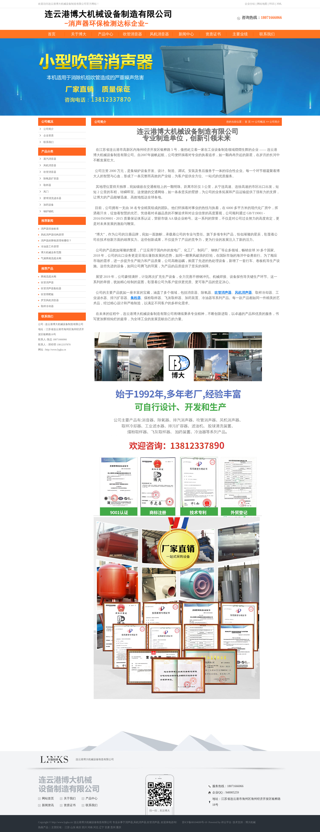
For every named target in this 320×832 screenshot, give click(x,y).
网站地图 (262, 3)
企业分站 (250, 3)
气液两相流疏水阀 (51, 258)
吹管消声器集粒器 (51, 288)
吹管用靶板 (47, 294)
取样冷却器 (47, 306)
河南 (90, 827)
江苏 (67, 827)
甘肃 (107, 827)
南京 (78, 827)
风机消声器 (140, 822)
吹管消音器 (132, 34)
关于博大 (78, 34)
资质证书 (213, 34)
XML (279, 3)
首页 (52, 34)
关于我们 (70, 798)
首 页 (247, 121)
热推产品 (43, 827)
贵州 (112, 827)
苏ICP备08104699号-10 (194, 822)
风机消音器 (159, 34)
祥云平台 (226, 822)
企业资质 (48, 135)
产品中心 (105, 34)
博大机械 (250, 822)
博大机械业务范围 (51, 252)
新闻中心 (186, 34)
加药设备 (48, 204)
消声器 (129, 822)
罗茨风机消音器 (50, 300)
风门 (46, 191)
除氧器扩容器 (51, 178)
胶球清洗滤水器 (52, 198)
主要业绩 (240, 34)
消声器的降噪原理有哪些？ (56, 240)
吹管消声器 (47, 282)
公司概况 (260, 121)
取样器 (47, 185)
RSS (272, 3)
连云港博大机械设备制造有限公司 (95, 759)
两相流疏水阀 (48, 276)
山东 (72, 827)
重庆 (118, 827)
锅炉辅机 (48, 211)
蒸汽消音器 (49, 158)
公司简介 (48, 128)
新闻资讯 (48, 805)
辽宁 (101, 827)
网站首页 (48, 798)
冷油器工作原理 (50, 246)
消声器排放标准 (50, 228)
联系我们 (267, 34)
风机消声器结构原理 (52, 234)
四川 (84, 827)
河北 (95, 827)
